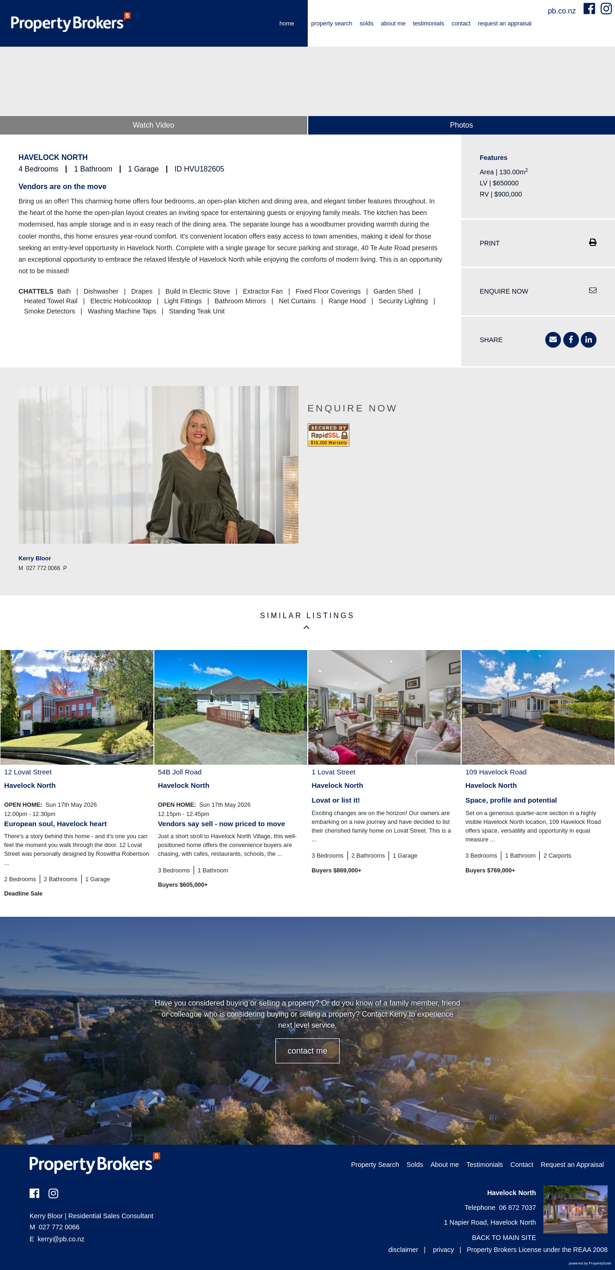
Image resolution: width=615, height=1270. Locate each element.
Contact (460, 23)
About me (393, 23)
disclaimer (403, 1249)
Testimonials (429, 23)
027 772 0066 (54, 1227)
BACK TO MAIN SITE (504, 1237)
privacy (443, 1249)
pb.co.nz (563, 11)
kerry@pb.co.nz (61, 1239)
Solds (366, 23)
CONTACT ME (307, 1050)
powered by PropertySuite (590, 1263)
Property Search (332, 23)
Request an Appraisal (505, 23)
